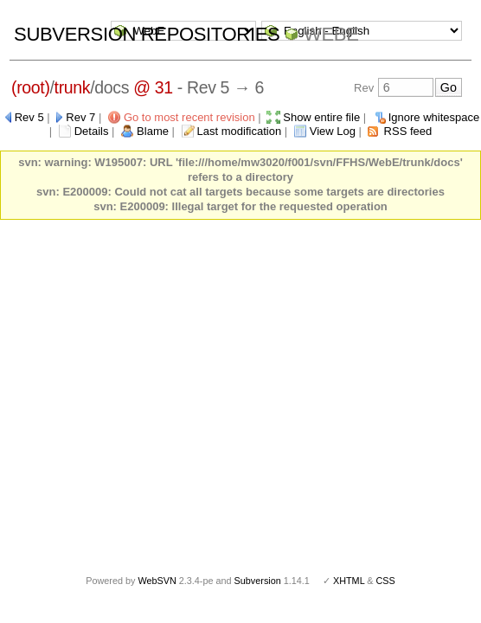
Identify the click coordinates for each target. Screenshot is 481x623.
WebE (331, 34)
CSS (385, 580)
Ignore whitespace (434, 117)
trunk (73, 87)
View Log (333, 131)
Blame (153, 131)
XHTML (348, 580)
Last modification (239, 131)
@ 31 (153, 87)
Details (91, 131)
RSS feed (408, 131)
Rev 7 (80, 117)
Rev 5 (29, 117)
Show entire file (321, 117)
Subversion (257, 580)
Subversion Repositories (146, 34)
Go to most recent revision (189, 117)
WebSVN (157, 580)
